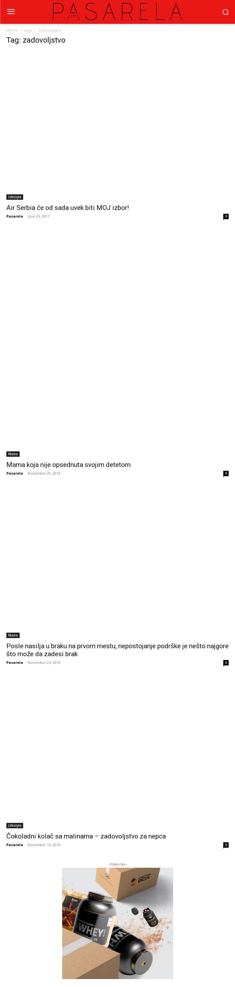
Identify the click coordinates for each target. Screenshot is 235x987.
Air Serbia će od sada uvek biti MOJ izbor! (67, 208)
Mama (13, 454)
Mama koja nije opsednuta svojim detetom (68, 465)
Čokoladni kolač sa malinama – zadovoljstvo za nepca (86, 836)
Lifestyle (14, 197)
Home (11, 30)
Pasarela (14, 216)
